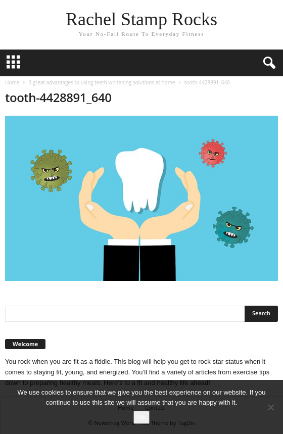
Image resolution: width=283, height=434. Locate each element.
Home (12, 82)
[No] (270, 407)
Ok (141, 417)
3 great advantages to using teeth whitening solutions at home (101, 82)
